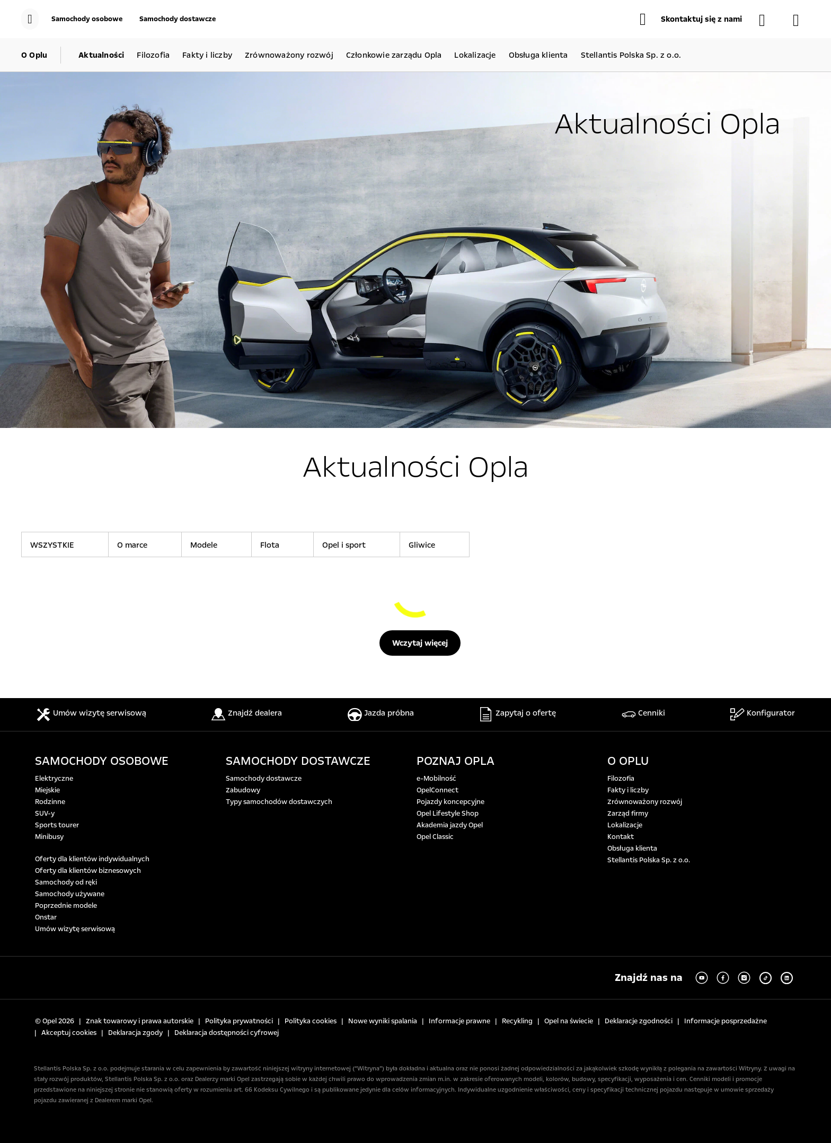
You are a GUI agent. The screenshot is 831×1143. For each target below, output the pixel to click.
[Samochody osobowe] (86, 19)
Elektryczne (54, 778)
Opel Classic (435, 837)
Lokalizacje (624, 825)
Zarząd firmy (627, 813)
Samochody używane (69, 894)
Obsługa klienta (632, 848)
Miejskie (47, 790)
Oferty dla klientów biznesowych (88, 871)
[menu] (30, 19)
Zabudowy (243, 790)
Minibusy (49, 837)
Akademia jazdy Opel (450, 825)
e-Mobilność (436, 778)
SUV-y (45, 813)
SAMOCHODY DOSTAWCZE (298, 761)
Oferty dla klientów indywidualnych (92, 859)
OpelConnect (437, 790)
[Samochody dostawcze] (177, 19)
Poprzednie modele (66, 905)
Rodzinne (50, 802)
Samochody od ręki (66, 882)
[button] (691, 19)
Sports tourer (57, 825)
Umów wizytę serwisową (75, 929)
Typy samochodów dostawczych (279, 802)
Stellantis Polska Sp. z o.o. (648, 860)
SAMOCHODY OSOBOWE (102, 761)
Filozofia (620, 778)
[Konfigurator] (801, 20)
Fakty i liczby (628, 790)
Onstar (46, 917)
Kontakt (620, 837)
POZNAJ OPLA (455, 761)
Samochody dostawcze (264, 778)
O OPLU (628, 761)
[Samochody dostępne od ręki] (767, 20)
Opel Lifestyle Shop (448, 813)
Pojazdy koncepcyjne (450, 802)
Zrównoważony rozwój (644, 802)
